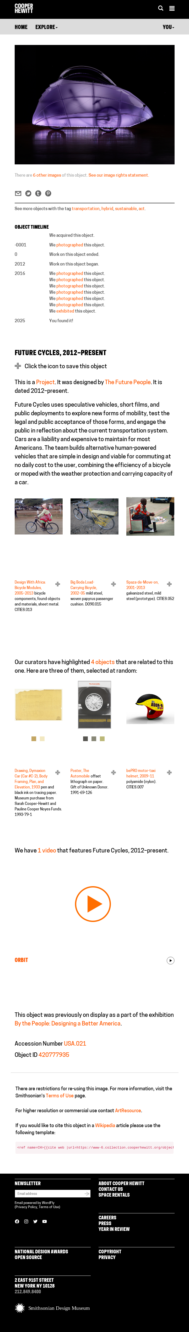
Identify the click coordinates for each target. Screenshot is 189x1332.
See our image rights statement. (119, 176)
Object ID (26, 1055)
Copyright (110, 1252)
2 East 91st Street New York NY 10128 (35, 1283)
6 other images (47, 176)
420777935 (54, 1055)
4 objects (103, 663)
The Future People (128, 383)
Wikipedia (105, 1125)
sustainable (126, 209)
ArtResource (128, 1111)
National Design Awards (41, 1252)
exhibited (65, 311)
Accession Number (39, 1044)
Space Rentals (114, 1195)
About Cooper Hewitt (121, 1183)
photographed (69, 245)
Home (21, 27)
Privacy (107, 1257)
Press (105, 1223)
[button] (172, 9)
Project (45, 383)
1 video (47, 851)
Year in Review (114, 1229)
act (142, 209)
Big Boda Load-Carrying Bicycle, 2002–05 (84, 588)
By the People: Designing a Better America (68, 1024)
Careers (107, 1218)
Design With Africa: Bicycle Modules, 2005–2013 (30, 588)
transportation (86, 209)
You (168, 27)
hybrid (107, 209)
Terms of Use (60, 1096)
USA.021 (75, 1044)
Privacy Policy (26, 1207)
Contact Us (111, 1189)
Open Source (28, 1257)
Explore (46, 27)
